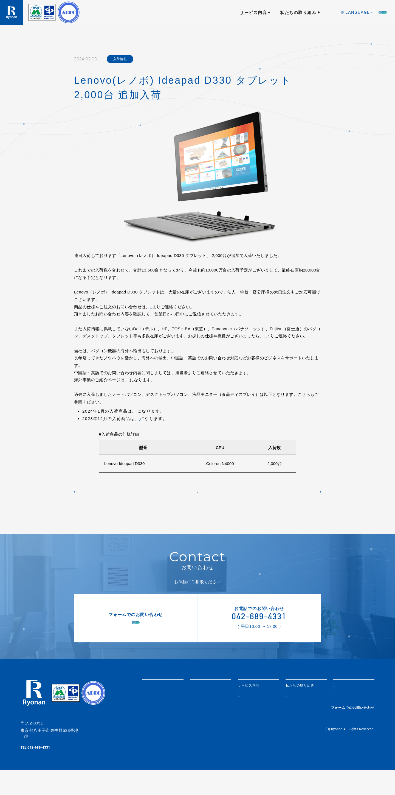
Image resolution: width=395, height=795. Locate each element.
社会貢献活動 (296, 720)
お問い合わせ (362, 12)
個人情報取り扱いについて (353, 712)
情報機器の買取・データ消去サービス (254, 722)
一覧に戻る (197, 505)
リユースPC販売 (251, 714)
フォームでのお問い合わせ (352, 736)
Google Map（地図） (37, 761)
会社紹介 (155, 12)
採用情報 (272, 12)
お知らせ (127, 12)
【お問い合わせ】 (166, 306)
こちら (135, 387)
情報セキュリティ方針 (351, 720)
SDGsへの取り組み (301, 714)
